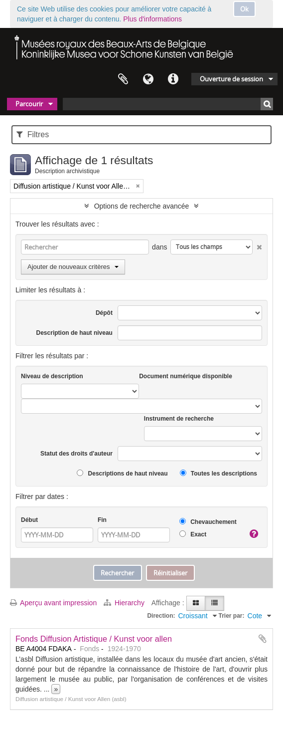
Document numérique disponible (185, 376)
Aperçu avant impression (53, 603)
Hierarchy (125, 603)
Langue (148, 79)
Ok (244, 8)
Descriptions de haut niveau (122, 473)
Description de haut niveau (74, 332)
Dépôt (104, 312)
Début (29, 519)
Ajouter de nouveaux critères (73, 266)
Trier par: (232, 615)
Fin (102, 519)
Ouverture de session (231, 78)
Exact (192, 534)
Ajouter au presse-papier (263, 639)
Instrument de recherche (179, 418)
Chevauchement (208, 521)
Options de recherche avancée (141, 206)
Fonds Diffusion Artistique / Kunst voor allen (93, 638)
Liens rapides (172, 79)
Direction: (161, 615)
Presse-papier (123, 79)
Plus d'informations (152, 19)
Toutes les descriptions (218, 473)
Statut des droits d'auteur (76, 453)
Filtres (32, 134)
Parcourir (29, 103)
